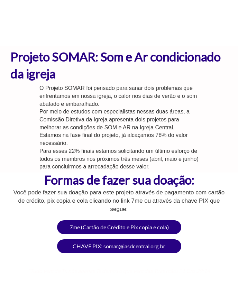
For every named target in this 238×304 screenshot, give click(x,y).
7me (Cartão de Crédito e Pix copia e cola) (119, 227)
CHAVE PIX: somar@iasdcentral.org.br (119, 246)
